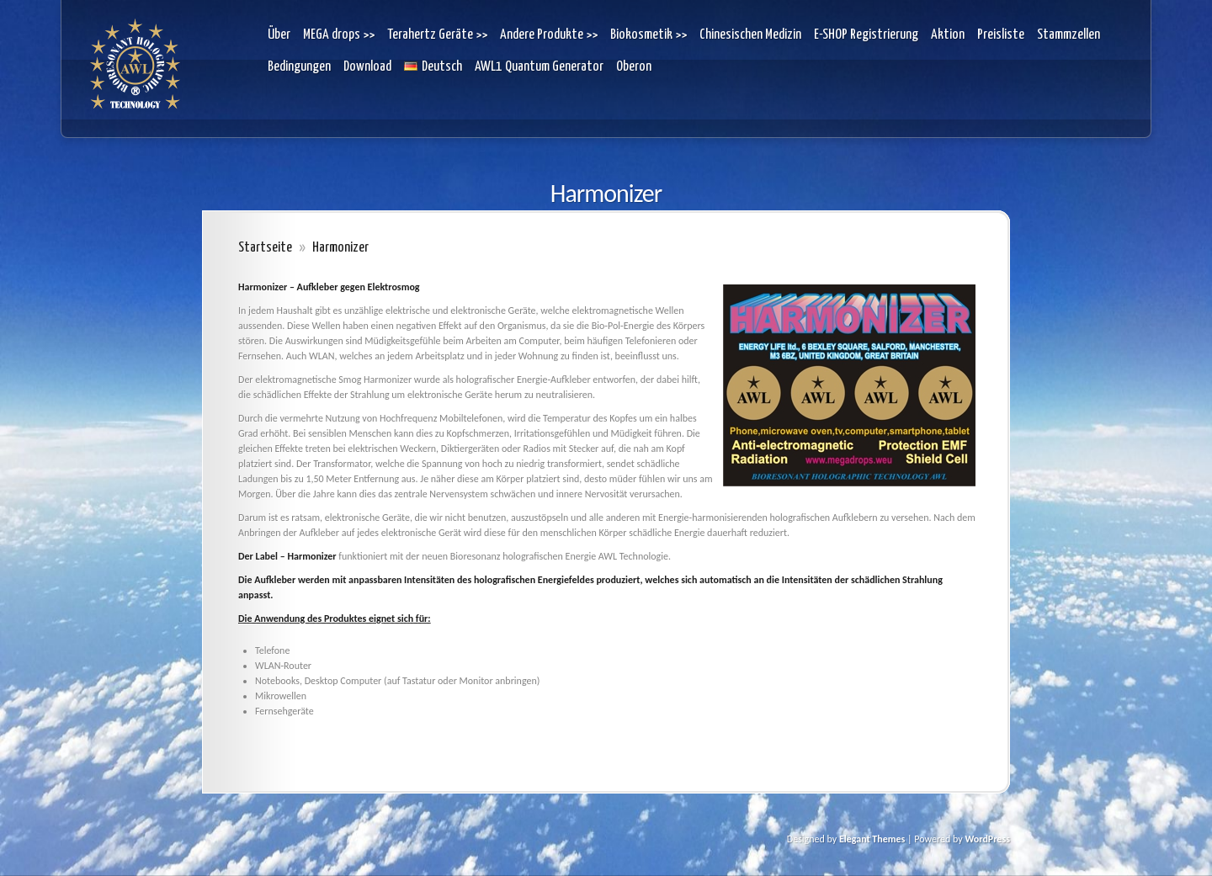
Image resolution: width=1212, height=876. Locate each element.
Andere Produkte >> (549, 35)
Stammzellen (1068, 35)
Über (279, 35)
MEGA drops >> (339, 35)
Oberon (633, 67)
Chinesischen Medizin (750, 35)
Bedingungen (299, 67)
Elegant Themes (872, 839)
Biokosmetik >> (648, 35)
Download (367, 67)
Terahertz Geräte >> (437, 35)
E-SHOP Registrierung (866, 35)
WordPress (987, 839)
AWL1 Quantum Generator (539, 67)
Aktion (948, 35)
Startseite (265, 248)
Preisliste (1000, 35)
